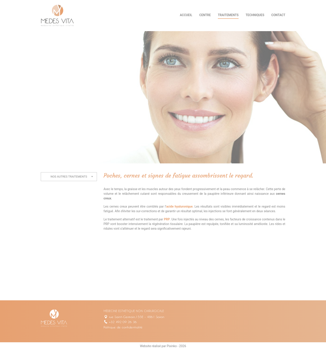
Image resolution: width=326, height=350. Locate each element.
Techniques (255, 15)
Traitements (228, 15)
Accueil (186, 15)
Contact (278, 15)
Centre (205, 15)
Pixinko (172, 346)
